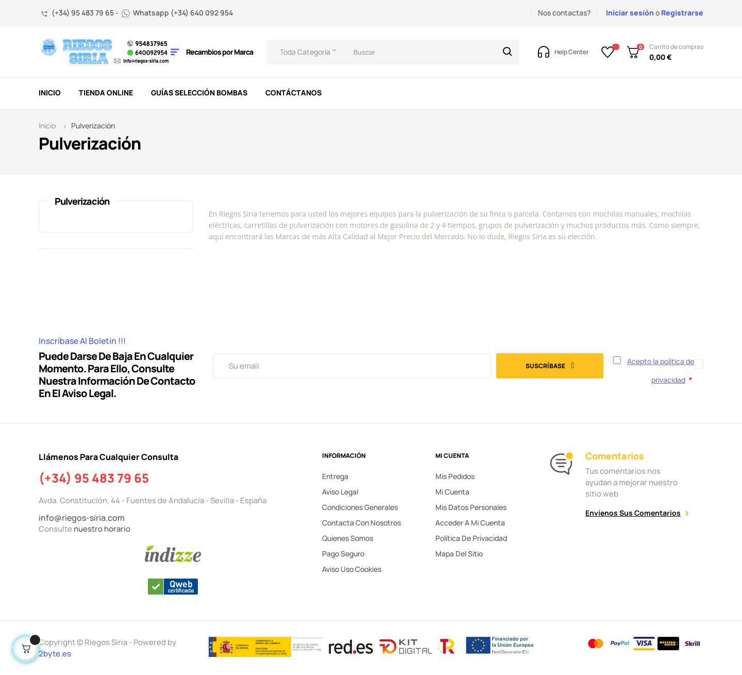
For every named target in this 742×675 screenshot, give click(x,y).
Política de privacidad (471, 538)
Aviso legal (340, 492)
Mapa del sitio (459, 553)
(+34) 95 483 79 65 (94, 478)
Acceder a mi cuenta (470, 523)
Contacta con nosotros (361, 523)
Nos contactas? (564, 13)
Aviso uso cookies (351, 569)
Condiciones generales (360, 507)
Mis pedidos (455, 476)
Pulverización (82, 201)
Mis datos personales (471, 507)
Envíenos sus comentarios (633, 513)
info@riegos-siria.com (82, 517)
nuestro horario (102, 528)
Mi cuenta (452, 492)
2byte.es (56, 653)
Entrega (335, 476)
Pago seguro (343, 553)
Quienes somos (347, 538)
